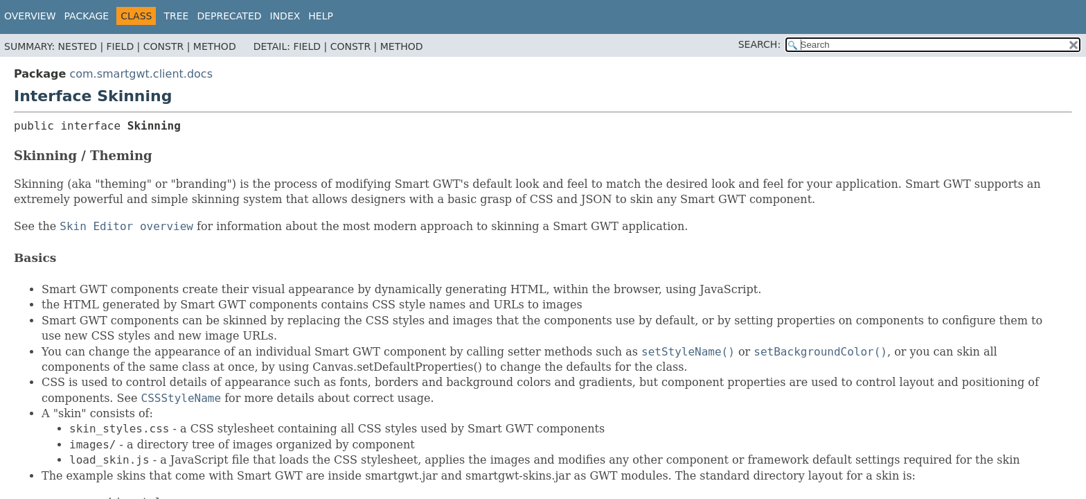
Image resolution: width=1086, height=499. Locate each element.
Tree (175, 15)
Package (86, 15)
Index (285, 15)
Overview (30, 15)
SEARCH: (759, 44)
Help (320, 15)
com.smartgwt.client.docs (141, 73)
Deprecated (229, 15)
